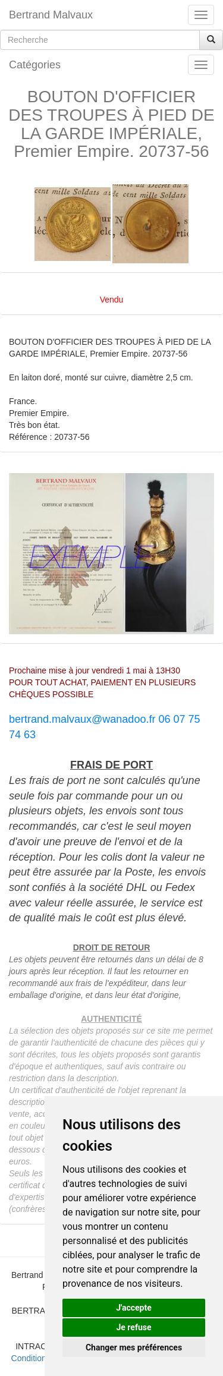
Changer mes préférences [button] (134, 1347)
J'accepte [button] (134, 1307)
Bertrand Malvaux (51, 15)
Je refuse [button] (133, 1327)
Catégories (35, 65)
